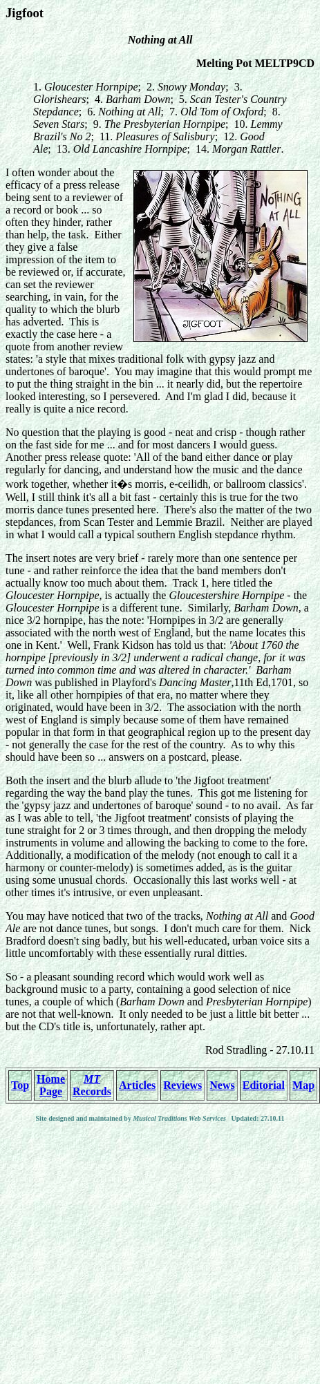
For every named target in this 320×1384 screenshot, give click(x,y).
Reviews (182, 1085)
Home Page (51, 1085)
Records (92, 1085)
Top (20, 1085)
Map (303, 1085)
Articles (137, 1085)
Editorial (264, 1085)
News (221, 1085)
